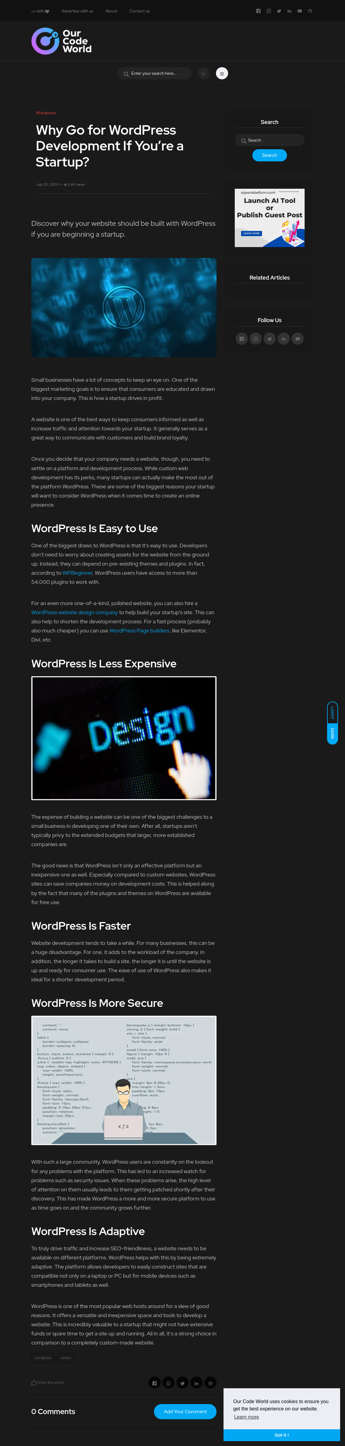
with (40, 11)
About (111, 11)
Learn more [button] (246, 1417)
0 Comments (53, 1411)
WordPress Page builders (139, 630)
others (66, 1357)
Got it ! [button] (282, 1435)
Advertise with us (77, 11)
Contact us (139, 11)
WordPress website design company (74, 612)
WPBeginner (77, 572)
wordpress (43, 1357)
